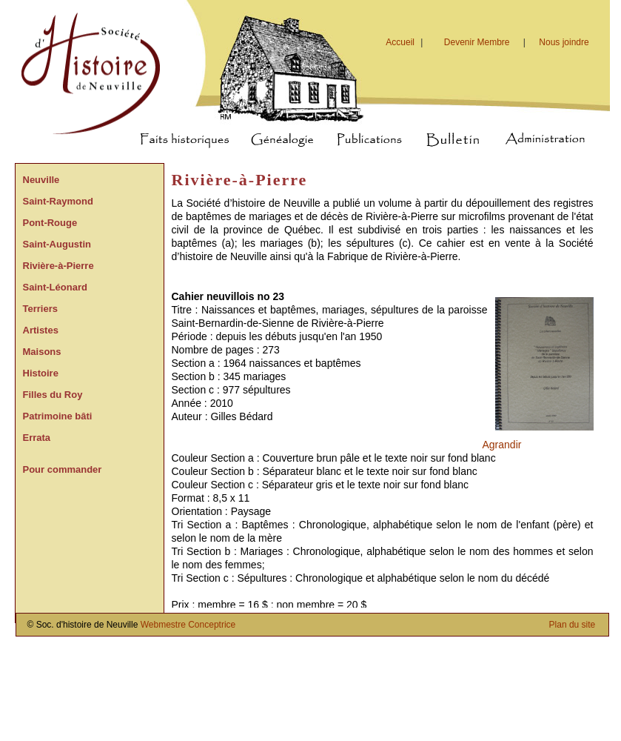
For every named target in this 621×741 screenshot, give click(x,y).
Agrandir (502, 445)
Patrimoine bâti (58, 416)
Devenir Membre (477, 42)
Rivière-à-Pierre (58, 265)
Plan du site (572, 624)
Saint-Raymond (58, 201)
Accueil (406, 42)
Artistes (40, 330)
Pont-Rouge (50, 222)
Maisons (42, 351)
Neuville (41, 179)
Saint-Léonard (55, 287)
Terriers (40, 308)
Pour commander (62, 469)
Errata (37, 437)
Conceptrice (211, 624)
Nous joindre (563, 42)
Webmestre (163, 624)
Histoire (40, 373)
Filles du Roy (53, 394)
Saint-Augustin (57, 244)
